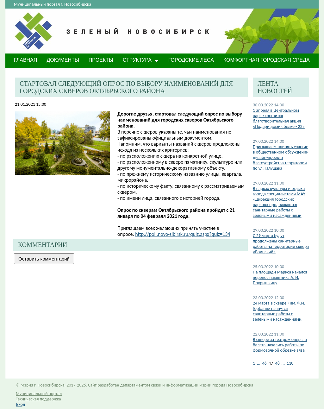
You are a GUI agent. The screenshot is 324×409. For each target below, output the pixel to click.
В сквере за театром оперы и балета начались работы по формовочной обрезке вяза (280, 345)
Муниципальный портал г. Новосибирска (52, 4)
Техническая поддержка (38, 399)
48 (277, 363)
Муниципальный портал (39, 393)
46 (264, 363)
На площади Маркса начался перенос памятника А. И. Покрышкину (280, 277)
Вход (20, 404)
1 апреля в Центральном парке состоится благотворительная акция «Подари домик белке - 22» (279, 118)
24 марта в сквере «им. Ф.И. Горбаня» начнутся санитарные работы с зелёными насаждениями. (279, 311)
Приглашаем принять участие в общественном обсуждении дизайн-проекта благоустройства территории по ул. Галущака (280, 157)
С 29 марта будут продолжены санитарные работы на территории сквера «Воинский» (281, 244)
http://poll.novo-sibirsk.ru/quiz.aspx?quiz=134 (182, 234)
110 (290, 363)
